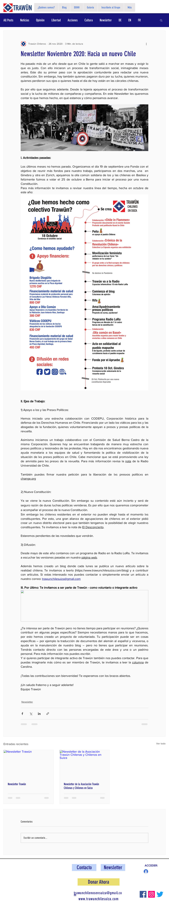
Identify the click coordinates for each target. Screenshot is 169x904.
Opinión (40, 20)
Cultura (88, 20)
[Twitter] (160, 894)
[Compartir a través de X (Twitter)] (30, 713)
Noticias (24, 20)
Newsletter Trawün (17, 784)
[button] (161, 20)
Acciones (73, 20)
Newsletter (106, 20)
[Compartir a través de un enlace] (47, 713)
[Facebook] (143, 894)
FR (139, 20)
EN (129, 20)
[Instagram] (151, 894)
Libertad (56, 20)
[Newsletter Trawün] (28, 764)
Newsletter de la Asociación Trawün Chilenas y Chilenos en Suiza (81, 786)
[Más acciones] (146, 44)
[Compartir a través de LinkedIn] (39, 713)
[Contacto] (84, 867)
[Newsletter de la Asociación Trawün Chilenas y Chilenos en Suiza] (85, 764)
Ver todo (161, 743)
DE (120, 20)
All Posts (8, 20)
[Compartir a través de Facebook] (22, 713)
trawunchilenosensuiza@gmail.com (98, 894)
